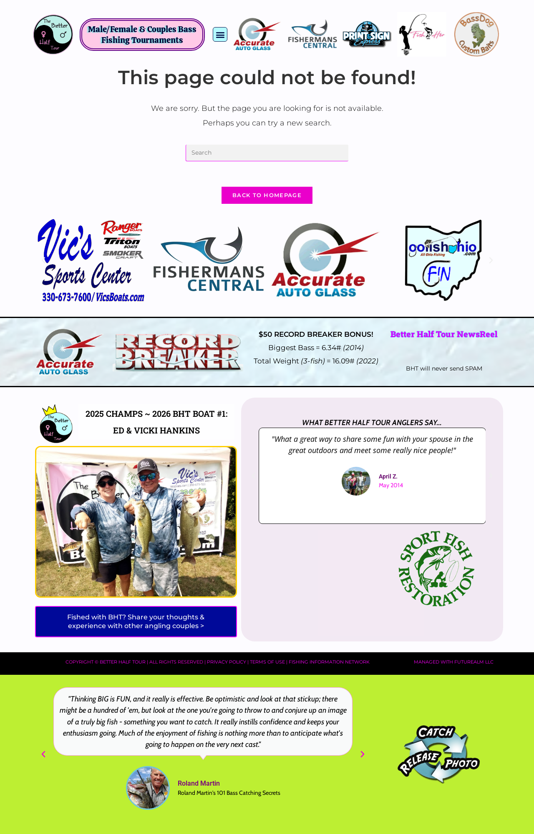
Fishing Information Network (329, 662)
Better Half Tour (123, 662)
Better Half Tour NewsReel (443, 333)
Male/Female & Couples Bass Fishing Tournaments (142, 34)
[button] (220, 34)
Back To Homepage (267, 195)
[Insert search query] (267, 153)
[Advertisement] (312, 571)
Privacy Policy (226, 662)
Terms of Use (267, 662)
